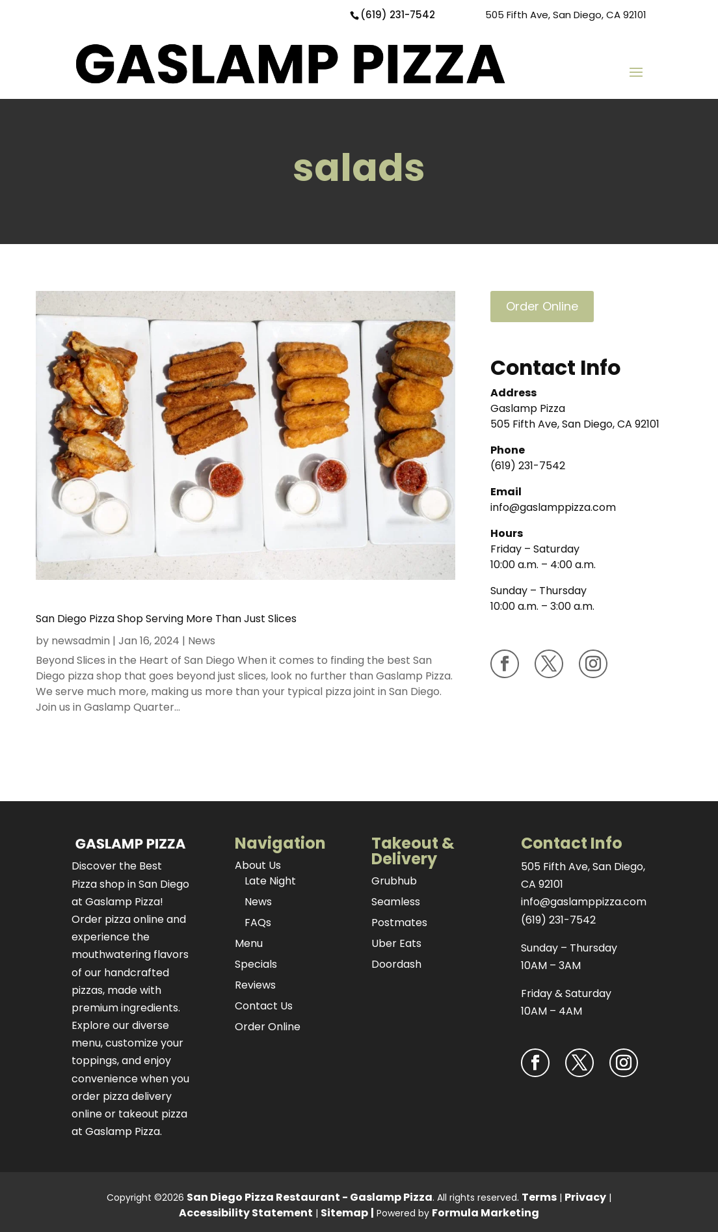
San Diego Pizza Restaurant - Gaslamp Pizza (309, 1197)
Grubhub (394, 880)
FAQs (258, 922)
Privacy (585, 1197)
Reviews (255, 985)
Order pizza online (118, 919)
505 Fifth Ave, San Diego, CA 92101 (565, 14)
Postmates (399, 922)
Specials (256, 964)
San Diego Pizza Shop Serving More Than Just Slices (166, 618)
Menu (249, 943)
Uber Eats (396, 943)
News (201, 640)
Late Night (270, 880)
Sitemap (344, 1212)
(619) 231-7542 (397, 14)
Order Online (542, 306)
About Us (258, 865)
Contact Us (264, 1005)
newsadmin (80, 640)
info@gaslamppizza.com (553, 507)
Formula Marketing (485, 1212)
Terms (539, 1197)
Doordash (396, 964)
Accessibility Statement (246, 1212)
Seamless (395, 901)
